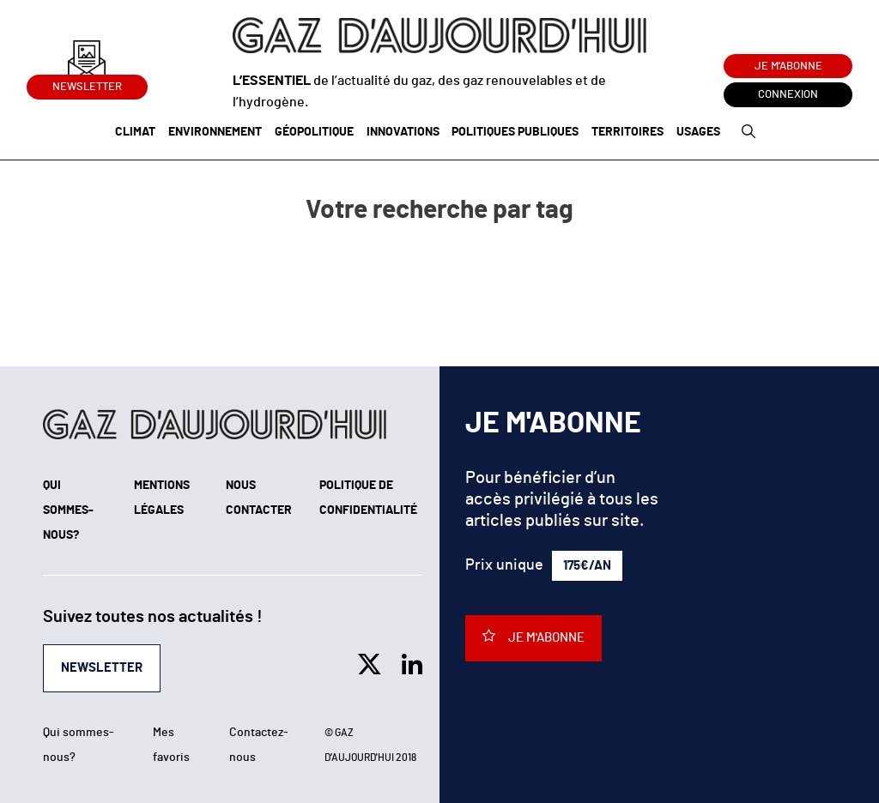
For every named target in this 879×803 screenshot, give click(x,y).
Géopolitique (314, 132)
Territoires (627, 132)
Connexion (788, 94)
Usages (698, 132)
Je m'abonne (788, 66)
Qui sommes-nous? (68, 510)
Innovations (403, 132)
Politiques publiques (515, 132)
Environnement (215, 132)
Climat (135, 132)
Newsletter (87, 84)
